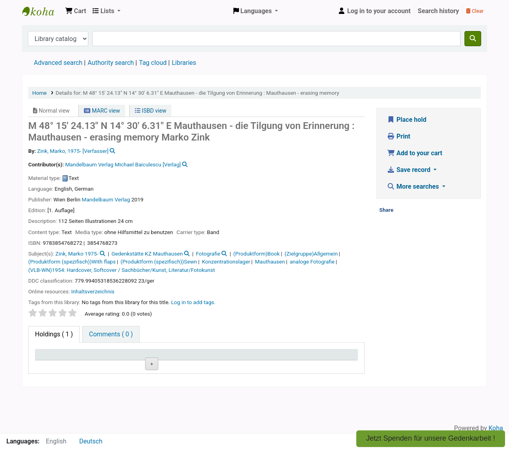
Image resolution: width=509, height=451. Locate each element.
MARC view (102, 110)
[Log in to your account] (374, 11)
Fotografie (208, 253)
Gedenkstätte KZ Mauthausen (147, 253)
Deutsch (90, 441)
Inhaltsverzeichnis (93, 291)
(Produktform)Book (256, 253)
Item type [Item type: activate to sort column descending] (52, 358)
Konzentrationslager (226, 261)
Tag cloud (153, 62)
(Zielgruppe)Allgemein (311, 253)
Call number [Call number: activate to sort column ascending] (184, 358)
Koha (496, 428)
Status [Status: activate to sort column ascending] (242, 358)
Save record (409, 170)
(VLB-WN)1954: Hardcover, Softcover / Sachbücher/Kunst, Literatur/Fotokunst (121, 270)
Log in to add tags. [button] (193, 302)
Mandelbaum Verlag (106, 199)
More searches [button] (414, 186)
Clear (475, 11)
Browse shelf (187, 384)
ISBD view (150, 110)
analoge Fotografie (312, 261)
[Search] (472, 38)
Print (398, 136)
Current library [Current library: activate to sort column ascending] (123, 358)
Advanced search (58, 62)
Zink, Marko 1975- (76, 253)
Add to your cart (414, 153)
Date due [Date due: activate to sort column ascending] (309, 358)
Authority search (110, 62)
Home (39, 93)
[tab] (111, 334)
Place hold (406, 119)
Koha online (42, 11)
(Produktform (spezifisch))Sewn (158, 261)
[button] (75, 11)
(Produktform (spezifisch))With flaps (72, 261)
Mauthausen (270, 261)
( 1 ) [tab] (54, 334)
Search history (438, 11)
